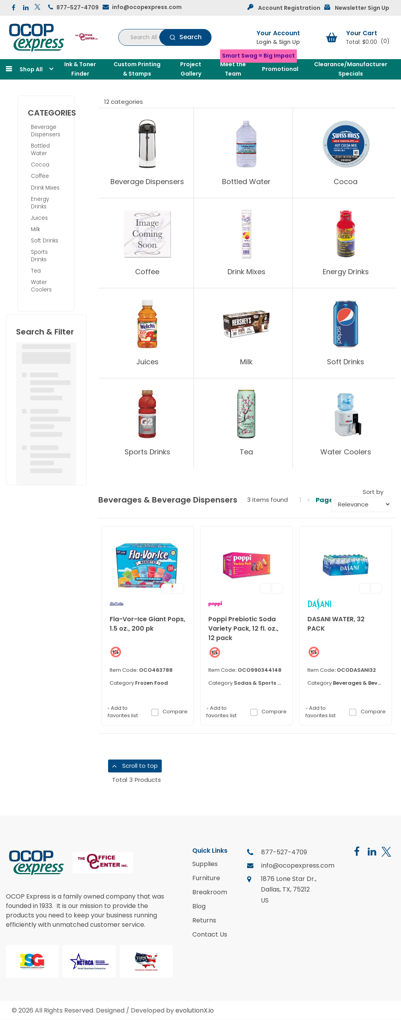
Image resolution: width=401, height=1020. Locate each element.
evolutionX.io (194, 1010)
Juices (39, 218)
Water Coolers (41, 286)
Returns (204, 920)
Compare (169, 712)
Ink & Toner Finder (80, 69)
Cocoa (40, 164)
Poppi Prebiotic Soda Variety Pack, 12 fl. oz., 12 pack (243, 628)
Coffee (40, 176)
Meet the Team (233, 69)
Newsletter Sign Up (362, 8)
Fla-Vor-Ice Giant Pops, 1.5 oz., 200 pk (147, 624)
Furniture (206, 878)
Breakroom (209, 892)
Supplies (205, 864)
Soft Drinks (44, 240)
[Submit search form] (185, 37)
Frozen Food (151, 683)
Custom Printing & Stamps (137, 69)
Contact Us (209, 934)
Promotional (280, 69)
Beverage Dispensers (45, 130)
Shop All (31, 69)
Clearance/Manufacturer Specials (350, 69)
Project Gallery (190, 69)
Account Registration (289, 8)
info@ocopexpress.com (147, 7)
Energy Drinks (40, 202)
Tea (36, 271)
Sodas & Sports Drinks (264, 683)
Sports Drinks (39, 255)
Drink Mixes (45, 188)
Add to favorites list (123, 712)
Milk (35, 229)
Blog (199, 906)
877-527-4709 (77, 7)
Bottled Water (40, 149)
